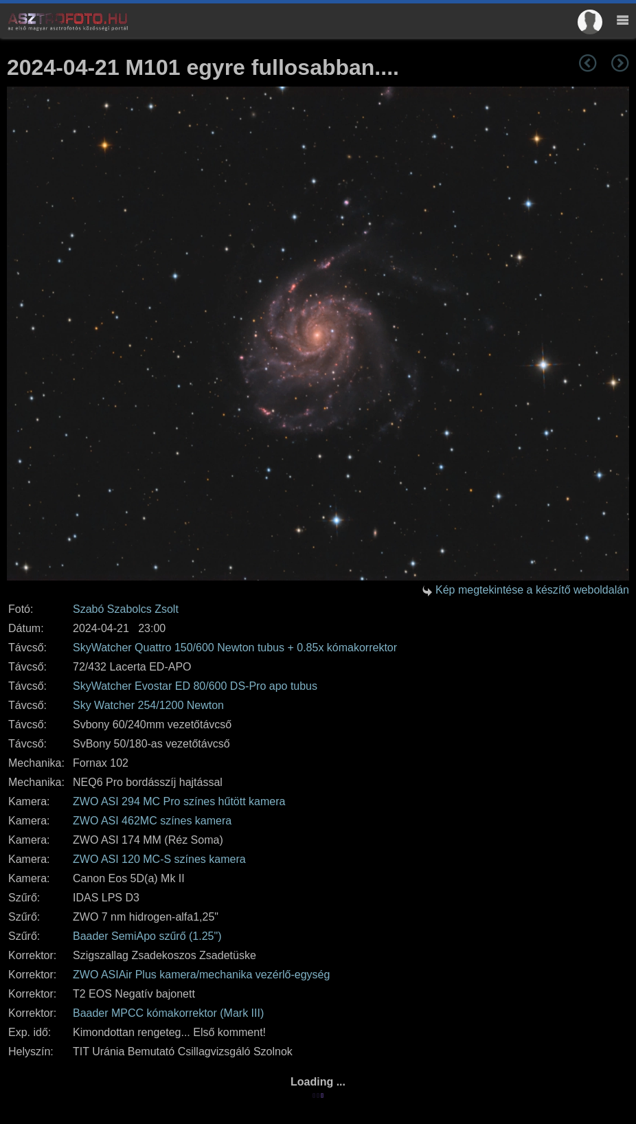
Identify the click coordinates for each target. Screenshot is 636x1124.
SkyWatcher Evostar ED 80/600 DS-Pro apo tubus (195, 686)
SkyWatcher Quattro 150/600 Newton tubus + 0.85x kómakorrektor (235, 647)
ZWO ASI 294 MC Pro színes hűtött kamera (179, 801)
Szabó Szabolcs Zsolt (126, 609)
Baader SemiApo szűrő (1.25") (147, 936)
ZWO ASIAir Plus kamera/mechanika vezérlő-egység (201, 974)
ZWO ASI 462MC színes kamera (152, 821)
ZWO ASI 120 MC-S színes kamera (159, 859)
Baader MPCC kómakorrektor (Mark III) (168, 1013)
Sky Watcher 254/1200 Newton (148, 705)
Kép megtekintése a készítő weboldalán (532, 590)
